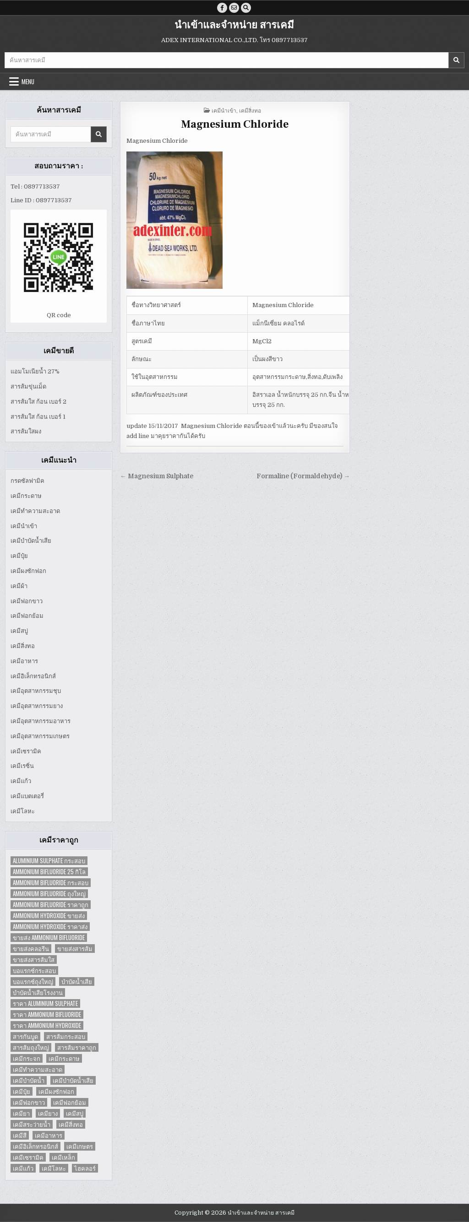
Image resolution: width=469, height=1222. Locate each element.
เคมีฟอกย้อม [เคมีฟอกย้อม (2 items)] (69, 1102)
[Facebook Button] (222, 8)
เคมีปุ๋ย (19, 555)
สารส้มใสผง (26, 431)
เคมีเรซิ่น (22, 765)
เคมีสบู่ (19, 630)
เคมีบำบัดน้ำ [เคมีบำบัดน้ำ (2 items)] (28, 1080)
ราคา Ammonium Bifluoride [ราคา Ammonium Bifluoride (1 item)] (47, 1014)
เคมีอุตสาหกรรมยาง (37, 706)
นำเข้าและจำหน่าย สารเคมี (234, 25)
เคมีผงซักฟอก (28, 571)
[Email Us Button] (234, 8)
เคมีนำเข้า (24, 526)
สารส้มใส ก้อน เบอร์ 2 (38, 401)
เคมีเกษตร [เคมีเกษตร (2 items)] (79, 1146)
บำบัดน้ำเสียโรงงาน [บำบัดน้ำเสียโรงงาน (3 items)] (38, 992)
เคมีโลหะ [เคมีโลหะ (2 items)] (54, 1168)
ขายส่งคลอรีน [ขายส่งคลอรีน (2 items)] (31, 948)
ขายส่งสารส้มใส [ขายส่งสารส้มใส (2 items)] (34, 959)
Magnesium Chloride (235, 124)
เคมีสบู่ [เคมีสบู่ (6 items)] (74, 1113)
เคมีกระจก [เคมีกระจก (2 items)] (26, 1058)
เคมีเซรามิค (26, 751)
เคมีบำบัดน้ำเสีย (31, 540)
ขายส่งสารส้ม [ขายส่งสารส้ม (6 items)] (75, 948)
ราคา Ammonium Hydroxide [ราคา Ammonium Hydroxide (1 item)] (47, 1025)
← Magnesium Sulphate (156, 476)
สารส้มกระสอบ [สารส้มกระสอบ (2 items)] (65, 1036)
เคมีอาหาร (24, 661)
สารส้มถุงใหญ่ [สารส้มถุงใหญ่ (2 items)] (31, 1047)
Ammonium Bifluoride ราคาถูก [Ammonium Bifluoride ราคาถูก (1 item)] (50, 904)
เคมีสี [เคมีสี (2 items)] (20, 1135)
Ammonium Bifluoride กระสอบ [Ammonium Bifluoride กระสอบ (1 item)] (50, 882)
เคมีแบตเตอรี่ (27, 796)
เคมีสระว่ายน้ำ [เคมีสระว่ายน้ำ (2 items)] (31, 1124)
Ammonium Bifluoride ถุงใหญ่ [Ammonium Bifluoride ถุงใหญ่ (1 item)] (49, 893)
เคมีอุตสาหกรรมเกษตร (40, 736)
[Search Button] (246, 8)
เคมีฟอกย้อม (27, 615)
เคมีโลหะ (23, 811)
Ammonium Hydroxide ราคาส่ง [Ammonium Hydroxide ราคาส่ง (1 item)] (50, 926)
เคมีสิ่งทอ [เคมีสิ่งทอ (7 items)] (71, 1124)
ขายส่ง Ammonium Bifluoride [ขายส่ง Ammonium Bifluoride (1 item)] (49, 937)
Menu (28, 81)
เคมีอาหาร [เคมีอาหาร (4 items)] (48, 1135)
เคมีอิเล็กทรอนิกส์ (33, 676)
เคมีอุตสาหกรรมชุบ (36, 690)
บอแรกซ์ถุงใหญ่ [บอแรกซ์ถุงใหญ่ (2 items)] (33, 981)
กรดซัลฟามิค (27, 480)
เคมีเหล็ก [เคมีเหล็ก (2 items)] (63, 1157)
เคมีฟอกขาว (27, 601)
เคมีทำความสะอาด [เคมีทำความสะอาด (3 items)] (37, 1069)
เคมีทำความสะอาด (35, 511)
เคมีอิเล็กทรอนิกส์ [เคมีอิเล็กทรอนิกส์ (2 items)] (35, 1146)
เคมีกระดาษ (26, 495)
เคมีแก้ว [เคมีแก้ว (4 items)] (23, 1168)
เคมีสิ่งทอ (23, 646)
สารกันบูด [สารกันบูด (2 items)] (25, 1036)
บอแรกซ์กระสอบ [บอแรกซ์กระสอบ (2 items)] (34, 970)
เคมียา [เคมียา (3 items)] (21, 1113)
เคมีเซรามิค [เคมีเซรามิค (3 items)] (28, 1157)
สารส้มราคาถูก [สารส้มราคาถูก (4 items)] (76, 1047)
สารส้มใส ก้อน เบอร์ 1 (38, 416)
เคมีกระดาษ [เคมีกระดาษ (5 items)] (64, 1058)
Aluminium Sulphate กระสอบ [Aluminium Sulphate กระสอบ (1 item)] (49, 860)
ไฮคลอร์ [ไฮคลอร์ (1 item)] (85, 1168)
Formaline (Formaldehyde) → (303, 476)
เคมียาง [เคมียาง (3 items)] (48, 1113)
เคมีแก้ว (21, 781)
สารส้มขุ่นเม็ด (28, 386)
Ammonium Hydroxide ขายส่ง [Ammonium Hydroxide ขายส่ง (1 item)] (49, 915)
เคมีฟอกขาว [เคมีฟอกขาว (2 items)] (29, 1102)
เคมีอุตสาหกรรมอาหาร (41, 721)
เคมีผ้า (19, 586)
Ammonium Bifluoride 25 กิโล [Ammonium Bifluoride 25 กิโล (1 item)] (49, 871)
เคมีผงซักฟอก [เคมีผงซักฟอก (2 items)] (56, 1091)
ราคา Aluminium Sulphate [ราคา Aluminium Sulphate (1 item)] (45, 1003)
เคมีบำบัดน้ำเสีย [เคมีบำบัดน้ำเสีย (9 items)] (73, 1080)
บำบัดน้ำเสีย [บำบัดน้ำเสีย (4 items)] (76, 981)
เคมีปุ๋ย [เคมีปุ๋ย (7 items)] (21, 1091)
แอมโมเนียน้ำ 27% (35, 371)
